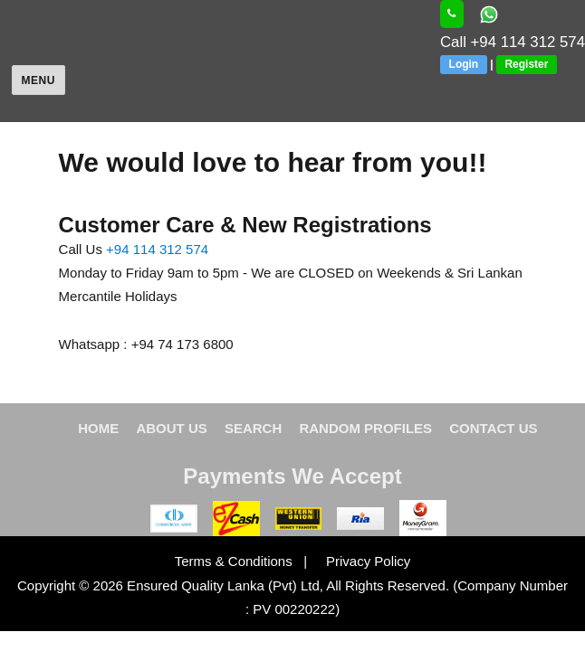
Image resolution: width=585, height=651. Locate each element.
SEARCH (253, 428)
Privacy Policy (360, 561)
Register (526, 64)
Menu (38, 80)
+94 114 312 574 (157, 249)
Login (464, 64)
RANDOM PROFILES (365, 428)
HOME (98, 428)
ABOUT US (171, 428)
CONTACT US (493, 428)
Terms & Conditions (235, 561)
